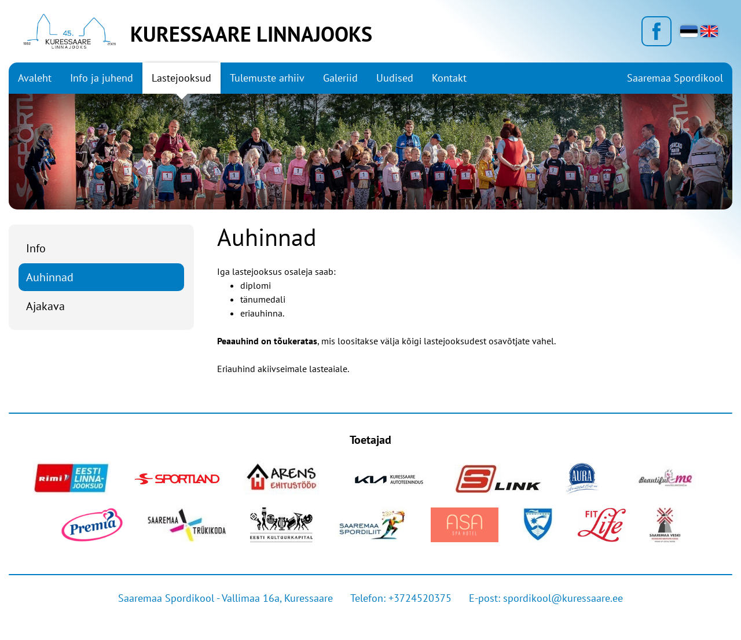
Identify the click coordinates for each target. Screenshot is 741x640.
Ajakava (45, 306)
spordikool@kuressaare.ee (563, 598)
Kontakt (449, 77)
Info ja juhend (101, 77)
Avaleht (35, 77)
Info (36, 248)
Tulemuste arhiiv (267, 77)
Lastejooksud (181, 77)
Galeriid (340, 77)
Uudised (394, 77)
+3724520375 (420, 598)
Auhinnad (50, 277)
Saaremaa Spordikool (675, 77)
